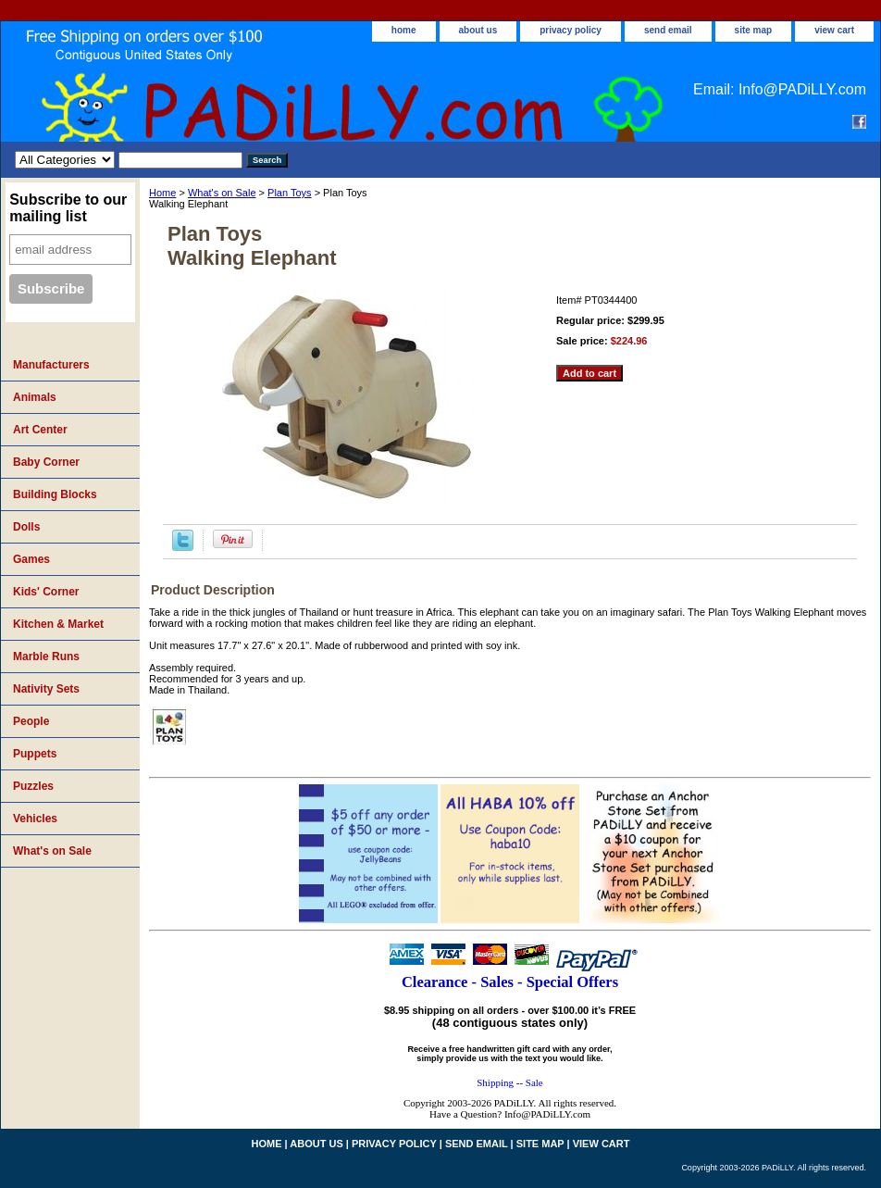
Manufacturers (51, 364)
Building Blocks (55, 494)
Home (162, 192)
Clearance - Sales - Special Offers (510, 982)
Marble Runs (46, 656)
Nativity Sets (46, 688)
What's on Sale (222, 192)
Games (31, 559)
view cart (834, 30)
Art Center (40, 429)
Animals (34, 397)
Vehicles (35, 818)
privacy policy (571, 30)
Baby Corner (46, 462)
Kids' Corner (46, 591)
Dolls (26, 526)
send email (668, 30)
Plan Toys (289, 192)
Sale (534, 1082)
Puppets (34, 753)
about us (478, 30)
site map (754, 30)
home (403, 30)
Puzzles (33, 786)
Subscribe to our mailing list (68, 208)
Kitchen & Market (58, 624)
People (31, 721)
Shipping (495, 1082)
